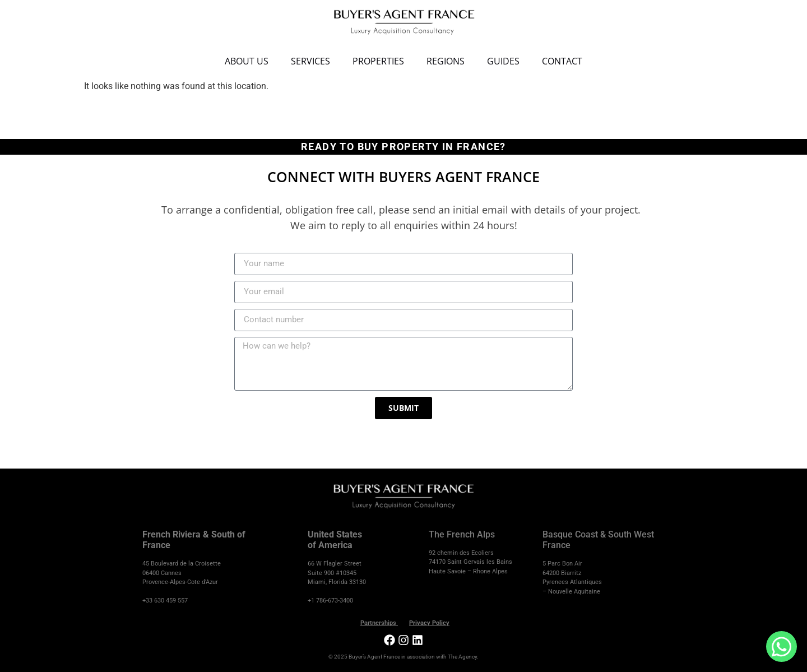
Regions (445, 61)
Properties (378, 61)
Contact (562, 61)
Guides (503, 61)
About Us (246, 61)
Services (310, 61)
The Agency (462, 657)
